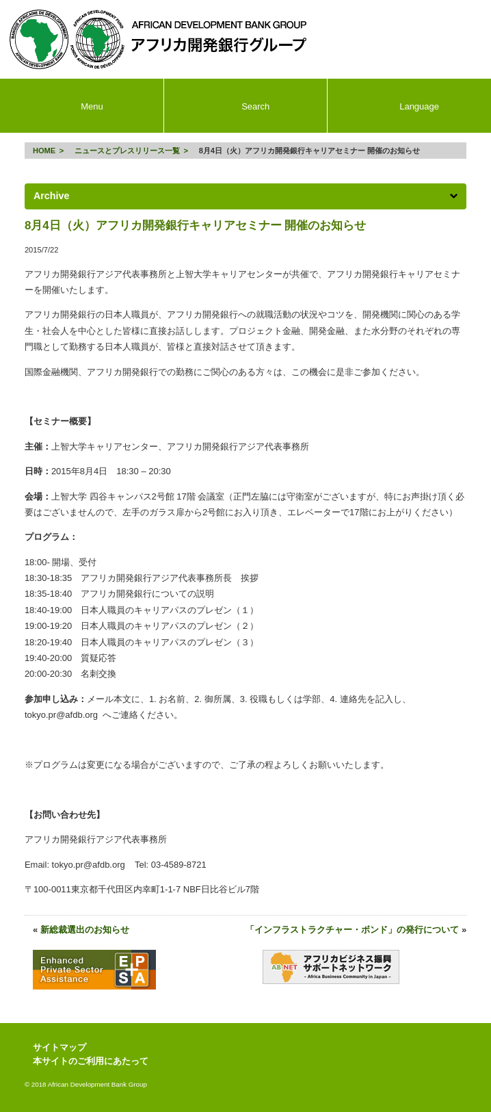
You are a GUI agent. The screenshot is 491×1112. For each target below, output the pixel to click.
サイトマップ (59, 1047)
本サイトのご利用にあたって (90, 1061)
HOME (44, 150)
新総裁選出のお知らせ (84, 929)
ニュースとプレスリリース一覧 (127, 150)
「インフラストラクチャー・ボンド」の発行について (352, 929)
